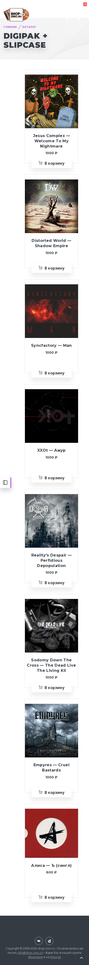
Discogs (55, 957)
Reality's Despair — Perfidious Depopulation (51, 560)
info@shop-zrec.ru (30, 953)
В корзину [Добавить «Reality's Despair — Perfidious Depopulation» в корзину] (54, 582)
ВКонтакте (35, 957)
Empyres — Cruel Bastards (51, 767)
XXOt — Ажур (51, 450)
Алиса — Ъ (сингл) (51, 865)
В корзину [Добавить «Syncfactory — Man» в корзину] (54, 373)
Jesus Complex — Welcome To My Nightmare (51, 140)
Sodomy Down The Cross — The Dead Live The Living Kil (51, 665)
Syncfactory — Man (51, 345)
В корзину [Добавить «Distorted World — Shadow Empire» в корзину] (54, 268)
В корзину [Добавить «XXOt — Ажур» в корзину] (54, 477)
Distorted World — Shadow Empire (51, 243)
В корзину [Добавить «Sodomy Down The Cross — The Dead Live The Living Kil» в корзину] (54, 687)
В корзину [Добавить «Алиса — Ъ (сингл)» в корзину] (54, 897)
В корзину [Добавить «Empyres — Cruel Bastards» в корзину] (54, 792)
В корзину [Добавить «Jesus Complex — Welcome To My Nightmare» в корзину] (54, 163)
